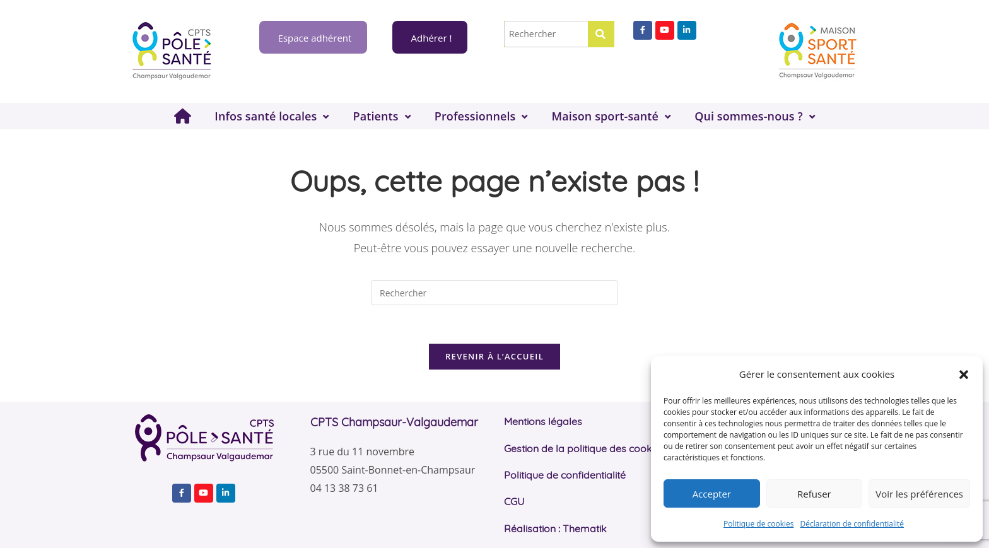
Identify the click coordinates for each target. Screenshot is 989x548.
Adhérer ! (430, 37)
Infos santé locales (265, 116)
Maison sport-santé (605, 116)
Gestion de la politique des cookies (584, 448)
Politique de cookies (758, 523)
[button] (963, 374)
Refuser (814, 493)
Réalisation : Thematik (555, 528)
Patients (376, 116)
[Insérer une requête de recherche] (494, 292)
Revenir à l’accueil (494, 356)
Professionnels (475, 116)
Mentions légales (543, 421)
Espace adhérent (313, 37)
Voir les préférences (919, 493)
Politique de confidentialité (565, 475)
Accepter (712, 493)
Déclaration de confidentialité (852, 523)
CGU (514, 501)
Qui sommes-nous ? (748, 116)
